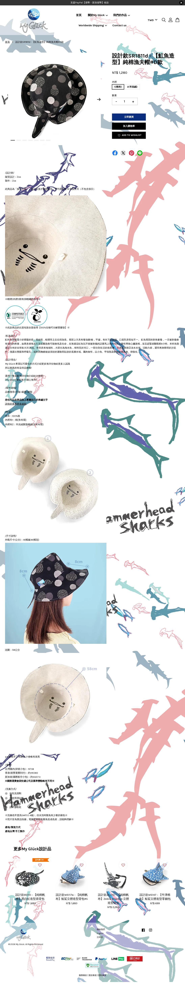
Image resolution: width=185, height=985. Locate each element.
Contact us (119, 25)
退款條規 (93, 975)
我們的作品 (121, 15)
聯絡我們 (101, 929)
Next (99, 99)
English (100, 933)
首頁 (78, 15)
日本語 (100, 937)
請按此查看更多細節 (15, 403)
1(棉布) (118, 86)
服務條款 (83, 975)
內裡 (114, 81)
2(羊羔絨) (132, 86)
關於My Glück (98, 15)
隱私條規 (102, 975)
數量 (114, 95)
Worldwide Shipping (93, 25)
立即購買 (129, 117)
